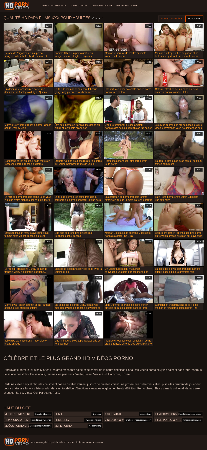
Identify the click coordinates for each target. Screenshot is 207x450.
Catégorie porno (101, 5)
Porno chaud (79, 5)
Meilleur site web (127, 5)
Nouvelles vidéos (172, 18)
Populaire (194, 18)
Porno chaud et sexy (53, 5)
